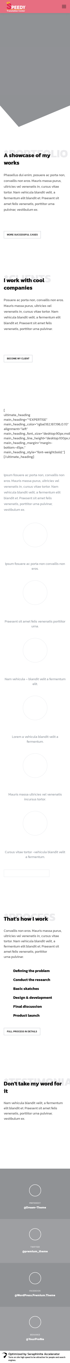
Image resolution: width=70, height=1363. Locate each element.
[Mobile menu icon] (64, 6)
